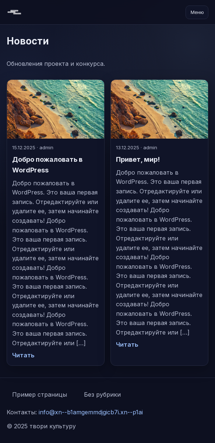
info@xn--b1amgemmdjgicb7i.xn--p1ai (91, 412)
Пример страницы (39, 394)
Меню (197, 12)
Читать (23, 355)
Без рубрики (102, 394)
